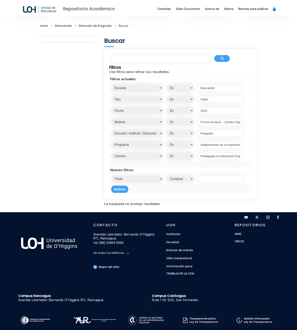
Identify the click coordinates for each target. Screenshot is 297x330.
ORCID (239, 241)
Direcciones (63, 26)
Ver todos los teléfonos (111, 253)
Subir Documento (188, 9)
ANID (238, 234)
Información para (179, 266)
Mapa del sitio (106, 267)
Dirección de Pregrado (95, 26)
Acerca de (212, 9)
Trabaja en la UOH (180, 274)
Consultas (164, 9)
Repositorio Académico (89, 9)
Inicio (44, 26)
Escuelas (172, 242)
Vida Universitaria (179, 258)
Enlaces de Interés (179, 250)
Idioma (228, 9)
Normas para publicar (253, 9)
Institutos (173, 234)
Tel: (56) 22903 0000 (108, 243)
